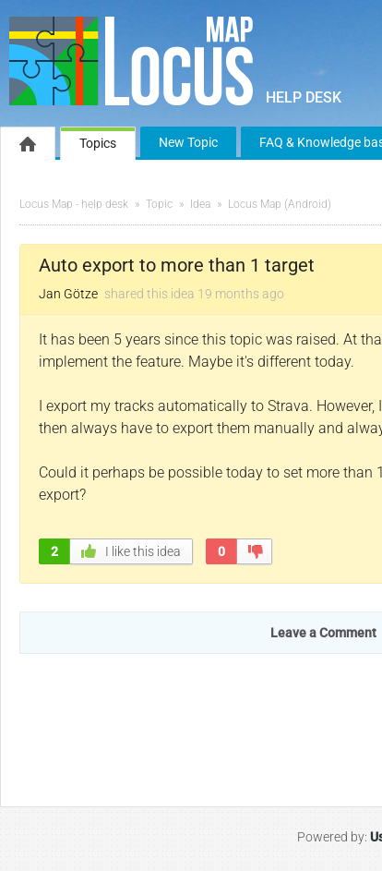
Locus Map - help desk (73, 204)
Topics (97, 143)
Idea (200, 204)
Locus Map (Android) (279, 204)
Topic (159, 204)
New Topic (188, 142)
